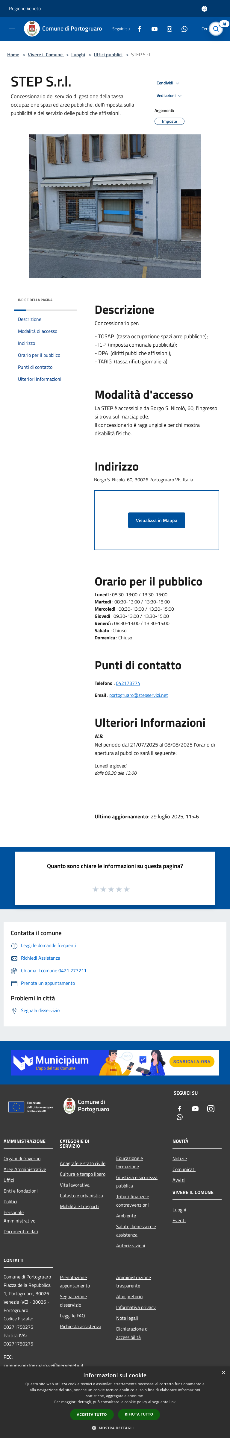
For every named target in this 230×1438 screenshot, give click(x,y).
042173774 (128, 683)
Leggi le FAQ (72, 1315)
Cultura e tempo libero (82, 1174)
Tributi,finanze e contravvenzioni (132, 1200)
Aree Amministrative (25, 1169)
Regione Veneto (25, 8)
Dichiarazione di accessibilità (132, 1333)
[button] (115, 1428)
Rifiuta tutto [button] (139, 1414)
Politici (10, 1201)
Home (13, 54)
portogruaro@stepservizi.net (138, 695)
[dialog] (115, 1402)
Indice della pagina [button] (35, 300)
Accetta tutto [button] (92, 1414)
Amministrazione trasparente (133, 1281)
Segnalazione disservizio (73, 1300)
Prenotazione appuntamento (75, 1281)
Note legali (127, 1318)
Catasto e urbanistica (81, 1195)
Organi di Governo (22, 1158)
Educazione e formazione (129, 1162)
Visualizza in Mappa (156, 520)
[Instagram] (167, 29)
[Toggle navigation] (12, 28)
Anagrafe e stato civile (82, 1163)
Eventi (179, 1220)
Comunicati (184, 1169)
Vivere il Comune (46, 54)
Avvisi (178, 1180)
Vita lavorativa (75, 1184)
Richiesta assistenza (80, 1326)
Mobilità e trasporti (79, 1206)
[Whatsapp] (182, 29)
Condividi (169, 83)
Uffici (9, 1180)
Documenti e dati (21, 1231)
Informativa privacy (136, 1307)
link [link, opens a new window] (173, 1401)
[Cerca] (217, 28)
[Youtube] (152, 29)
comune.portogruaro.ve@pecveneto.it (44, 1365)
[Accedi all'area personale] (204, 9)
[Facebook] (137, 29)
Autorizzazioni (130, 1245)
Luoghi (78, 54)
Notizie (179, 1158)
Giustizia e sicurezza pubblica (137, 1181)
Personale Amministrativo (19, 1216)
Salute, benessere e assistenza (136, 1230)
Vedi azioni (170, 95)
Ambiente (126, 1215)
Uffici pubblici (108, 54)
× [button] (223, 1373)
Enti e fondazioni (21, 1190)
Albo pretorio (129, 1296)
